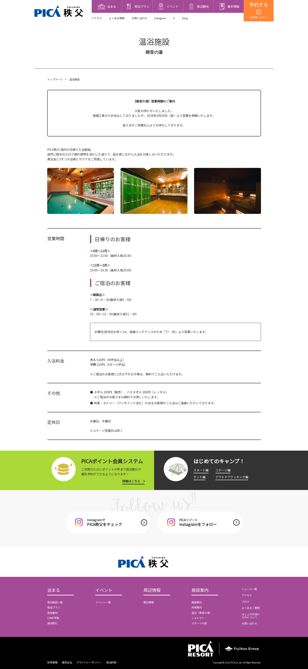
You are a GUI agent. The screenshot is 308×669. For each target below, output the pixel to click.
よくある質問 (116, 18)
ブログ (245, 601)
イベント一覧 (103, 602)
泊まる (53, 590)
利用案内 (197, 607)
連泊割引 (52, 623)
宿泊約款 (111, 662)
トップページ (55, 79)
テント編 (199, 477)
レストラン (198, 618)
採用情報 (52, 662)
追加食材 (52, 612)
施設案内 (200, 590)
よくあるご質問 (251, 608)
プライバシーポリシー (89, 662)
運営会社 (67, 662)
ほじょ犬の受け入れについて (251, 615)
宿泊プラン (53, 607)
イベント (103, 590)
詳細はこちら (131, 481)
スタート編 (200, 470)
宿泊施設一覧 (55, 602)
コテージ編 (222, 470)
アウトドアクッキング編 (231, 477)
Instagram (160, 18)
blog (185, 18)
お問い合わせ (139, 18)
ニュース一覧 (249, 589)
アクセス (97, 18)
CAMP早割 (53, 618)
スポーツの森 (199, 623)
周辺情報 (152, 590)
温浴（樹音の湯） (202, 612)
